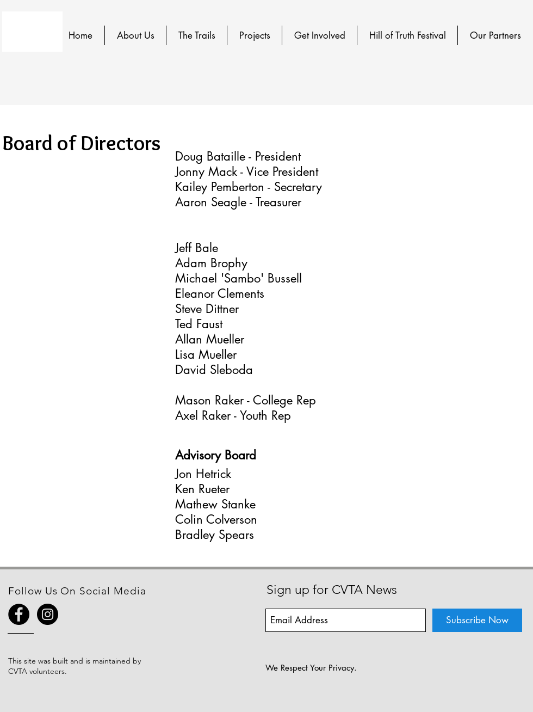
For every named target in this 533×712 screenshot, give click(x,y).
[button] (135, 35)
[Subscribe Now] (477, 620)
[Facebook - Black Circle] (18, 614)
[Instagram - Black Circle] (47, 614)
